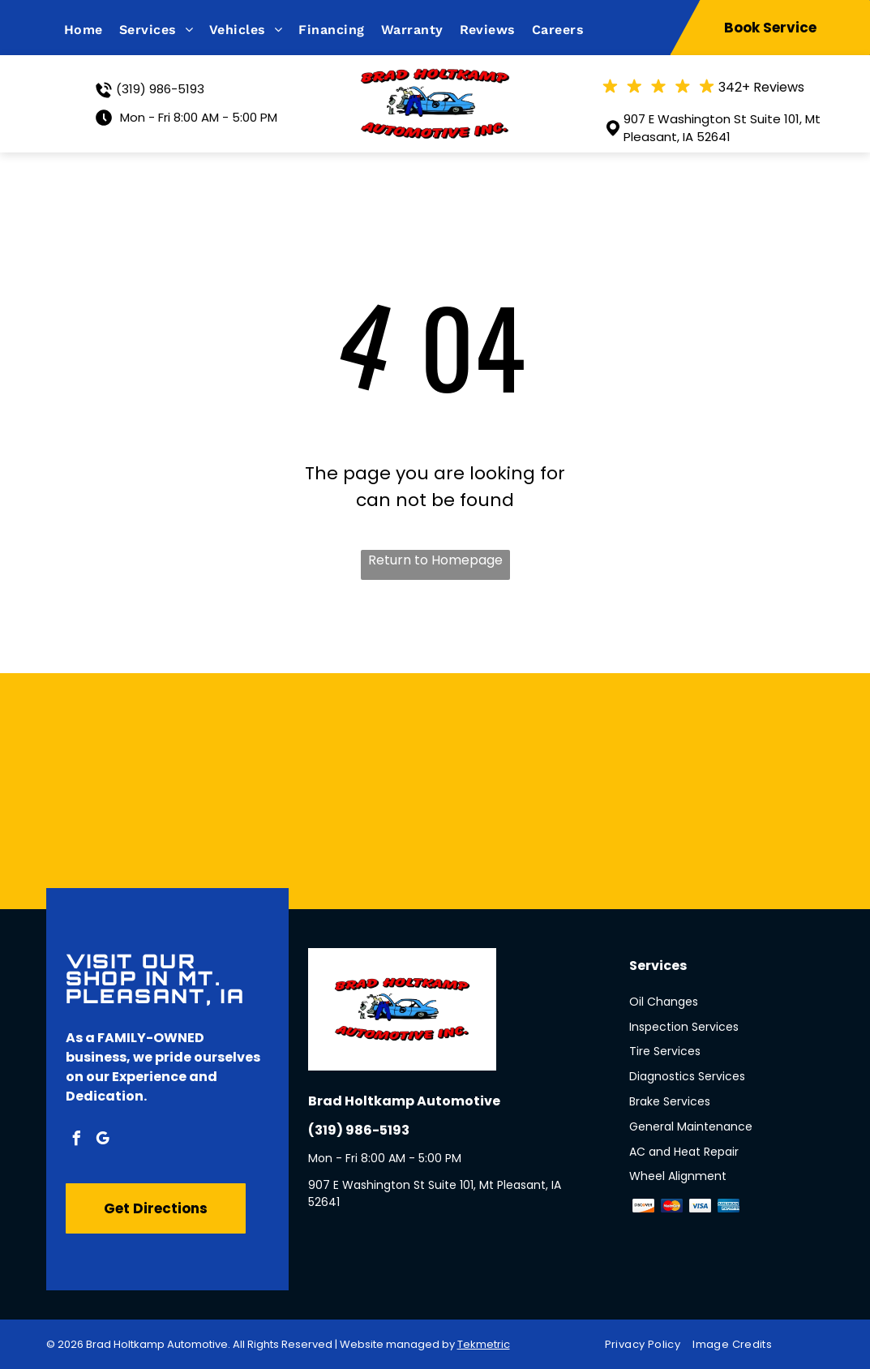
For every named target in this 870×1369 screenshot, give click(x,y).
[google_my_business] (103, 1140)
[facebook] (77, 1140)
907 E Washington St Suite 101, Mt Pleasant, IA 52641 (722, 128)
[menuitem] (91, 29)
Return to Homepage (435, 560)
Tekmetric (483, 1344)
